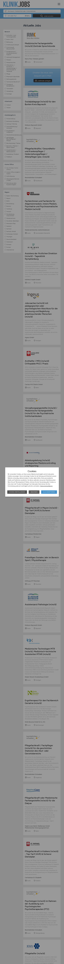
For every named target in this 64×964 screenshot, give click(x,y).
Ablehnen (34, 492)
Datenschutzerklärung (46, 486)
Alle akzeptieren (49, 492)
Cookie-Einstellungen (17, 492)
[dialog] (32, 482)
